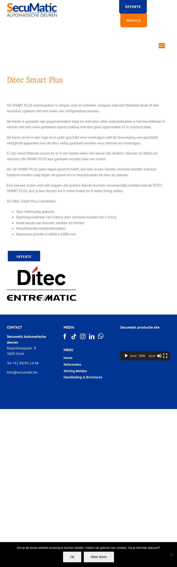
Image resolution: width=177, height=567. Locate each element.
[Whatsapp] (101, 336)
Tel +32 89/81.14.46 (23, 363)
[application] (145, 346)
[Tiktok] (74, 336)
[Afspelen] (126, 355)
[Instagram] (83, 336)
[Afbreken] (159, 355)
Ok (72, 557)
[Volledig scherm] (165, 355)
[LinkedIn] (92, 336)
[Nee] (171, 554)
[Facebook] (65, 336)
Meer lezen (99, 557)
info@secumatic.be (22, 372)
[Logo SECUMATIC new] (32, 4)
